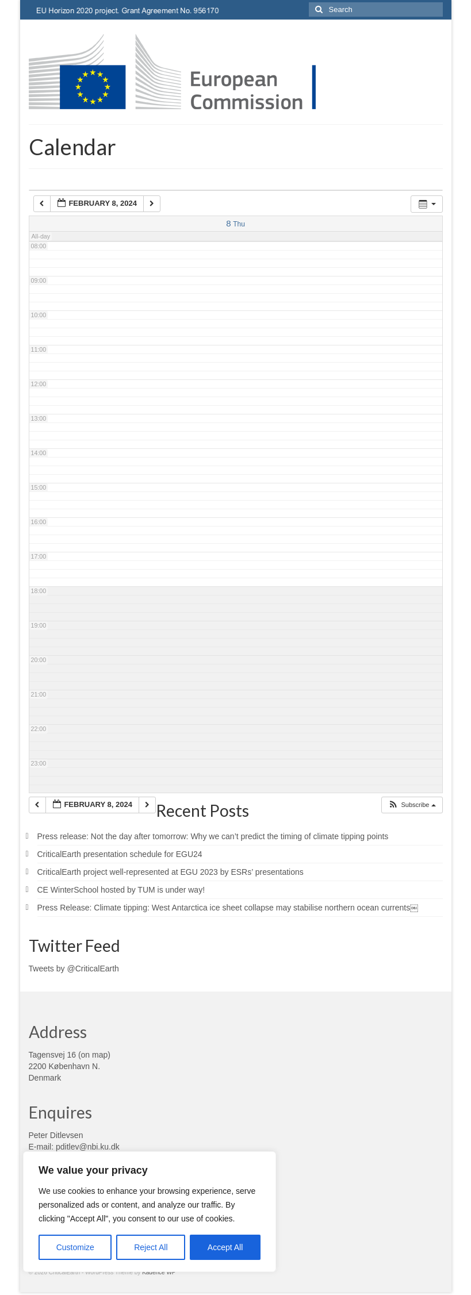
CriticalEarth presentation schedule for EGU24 (119, 854)
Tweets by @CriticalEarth (74, 968)
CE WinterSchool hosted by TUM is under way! (121, 889)
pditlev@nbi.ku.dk (88, 1146)
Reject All (150, 1247)
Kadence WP (158, 1272)
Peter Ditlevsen (56, 1135)
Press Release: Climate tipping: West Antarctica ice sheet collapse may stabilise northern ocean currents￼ (228, 907)
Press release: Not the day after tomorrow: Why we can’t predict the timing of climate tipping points (213, 836)
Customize (75, 1247)
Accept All (225, 1247)
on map (94, 1054)
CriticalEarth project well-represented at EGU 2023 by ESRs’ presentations (170, 872)
